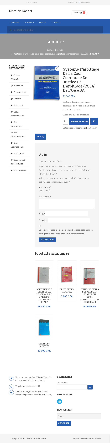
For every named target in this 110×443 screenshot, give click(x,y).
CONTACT (56, 22)
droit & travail (20, 170)
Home (50, 50)
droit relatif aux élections (18, 162)
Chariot (77, 12)
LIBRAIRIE (14, 22)
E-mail (43, 220)
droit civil (18, 105)
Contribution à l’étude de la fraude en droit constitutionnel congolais (90, 295)
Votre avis (45, 196)
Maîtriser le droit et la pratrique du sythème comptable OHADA (44, 295)
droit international (17, 145)
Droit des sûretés (44, 345)
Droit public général (67, 290)
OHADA (42, 22)
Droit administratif (17, 114)
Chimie (17, 99)
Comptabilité (20, 92)
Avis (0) (40, 136)
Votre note (45, 187)
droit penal (19, 153)
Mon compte (85, 2)
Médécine (18, 85)
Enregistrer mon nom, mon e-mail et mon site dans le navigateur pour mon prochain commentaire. (66, 231)
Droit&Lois (29, 22)
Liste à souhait (73, 2)
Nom (42, 213)
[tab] (40, 137)
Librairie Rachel (81, 127)
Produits (59, 50)
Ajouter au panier (79, 121)
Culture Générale (15, 77)
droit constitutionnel (18, 134)
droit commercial (16, 124)
